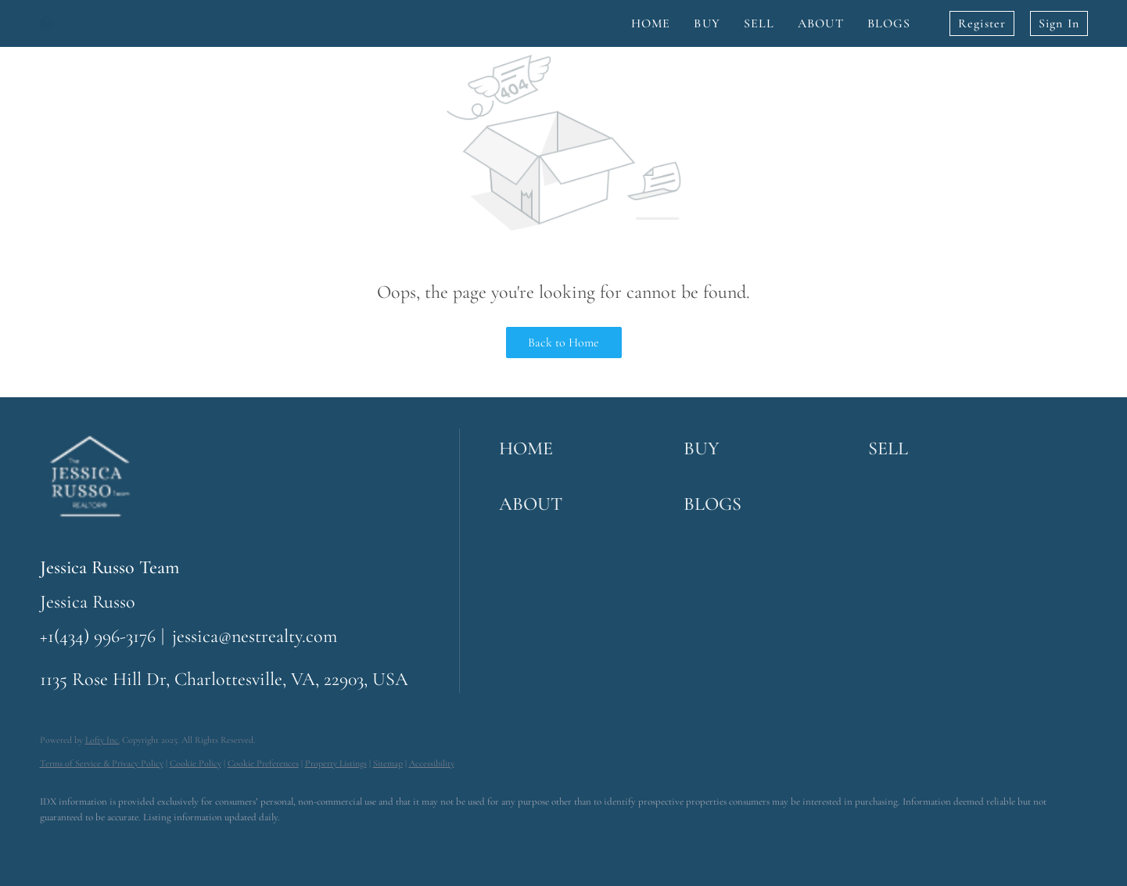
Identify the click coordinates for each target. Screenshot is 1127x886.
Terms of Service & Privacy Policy (101, 763)
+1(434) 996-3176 (98, 636)
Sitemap (388, 763)
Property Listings (336, 763)
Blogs (889, 23)
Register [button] (982, 23)
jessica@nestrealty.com (254, 636)
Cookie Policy (195, 763)
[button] (587, 449)
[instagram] (149, 844)
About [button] (821, 23)
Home (650, 23)
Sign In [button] (1059, 23)
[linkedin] (104, 844)
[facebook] (58, 844)
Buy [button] (707, 23)
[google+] (240, 844)
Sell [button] (759, 23)
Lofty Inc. (102, 739)
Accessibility (431, 763)
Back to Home (563, 342)
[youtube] (195, 844)
